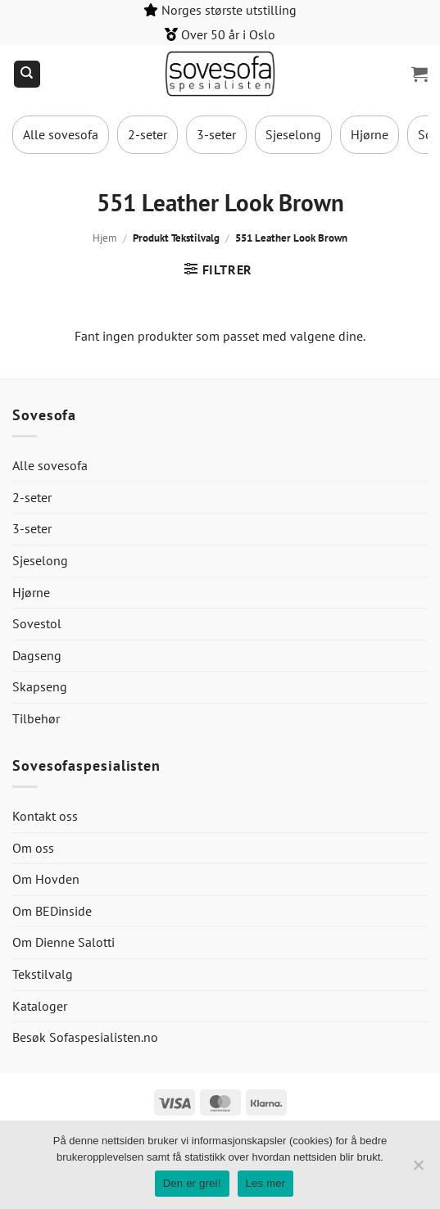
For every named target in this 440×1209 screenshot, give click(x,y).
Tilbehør (36, 718)
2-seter (147, 134)
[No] (418, 1170)
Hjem (105, 238)
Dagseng (36, 655)
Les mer (266, 1183)
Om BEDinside (52, 911)
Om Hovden (45, 879)
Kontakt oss (45, 816)
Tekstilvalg (42, 974)
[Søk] (27, 74)
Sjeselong (293, 134)
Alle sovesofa (60, 134)
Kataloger (39, 1006)
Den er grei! (192, 1183)
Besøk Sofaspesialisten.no (85, 1037)
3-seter (216, 134)
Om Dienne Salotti (63, 942)
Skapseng (39, 686)
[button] (419, 74)
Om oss (33, 848)
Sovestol (36, 623)
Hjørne (369, 134)
